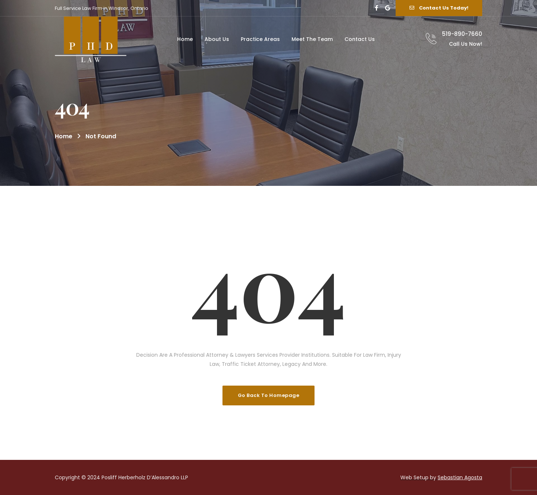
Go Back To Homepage (269, 395)
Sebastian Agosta (460, 477)
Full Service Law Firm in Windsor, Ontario (101, 8)
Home (63, 136)
